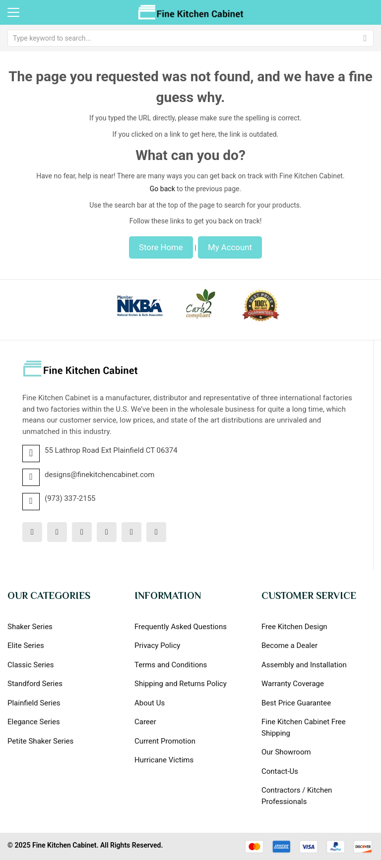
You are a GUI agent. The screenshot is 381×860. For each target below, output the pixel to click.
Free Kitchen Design (294, 626)
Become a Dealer (289, 645)
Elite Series (25, 645)
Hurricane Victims (163, 759)
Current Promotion (164, 741)
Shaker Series (30, 626)
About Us (149, 703)
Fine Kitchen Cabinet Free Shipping (303, 727)
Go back (162, 189)
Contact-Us (279, 771)
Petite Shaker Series (40, 741)
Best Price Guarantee (296, 703)
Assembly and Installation (304, 664)
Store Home (161, 247)
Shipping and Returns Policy (180, 683)
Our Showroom (286, 752)
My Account (230, 247)
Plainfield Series (34, 703)
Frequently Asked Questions (180, 626)
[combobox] (190, 38)
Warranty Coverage (292, 683)
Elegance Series (33, 721)
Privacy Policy (157, 645)
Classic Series (30, 664)
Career (145, 721)
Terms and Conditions (170, 664)
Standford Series (35, 683)
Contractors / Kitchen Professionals (296, 796)
